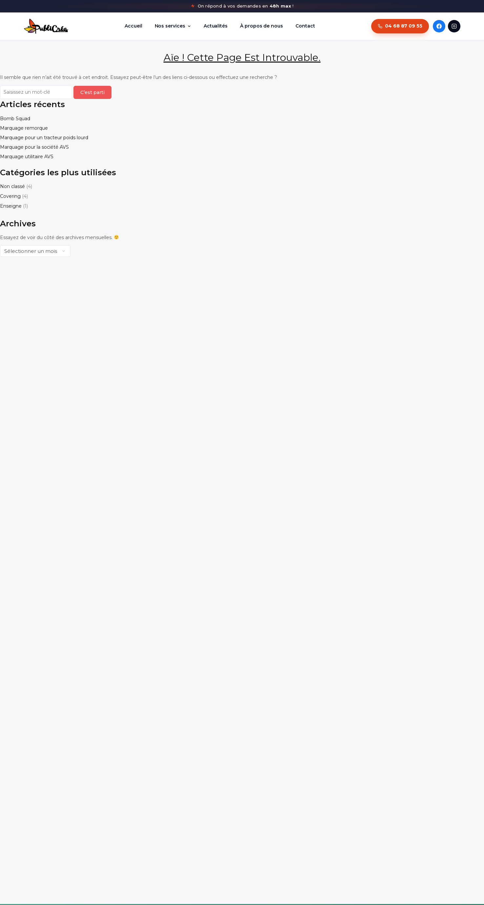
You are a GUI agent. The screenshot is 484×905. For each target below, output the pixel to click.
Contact (305, 26)
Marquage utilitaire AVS (26, 157)
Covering (10, 196)
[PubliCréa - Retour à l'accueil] (46, 26)
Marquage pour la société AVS (34, 147)
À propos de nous (261, 26)
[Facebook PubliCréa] (439, 26)
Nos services (173, 26)
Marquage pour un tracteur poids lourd (44, 138)
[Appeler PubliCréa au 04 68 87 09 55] (400, 26)
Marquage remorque (24, 128)
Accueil (133, 26)
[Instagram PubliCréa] (454, 26)
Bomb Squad (15, 119)
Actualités (216, 26)
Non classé (12, 186)
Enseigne (11, 206)
